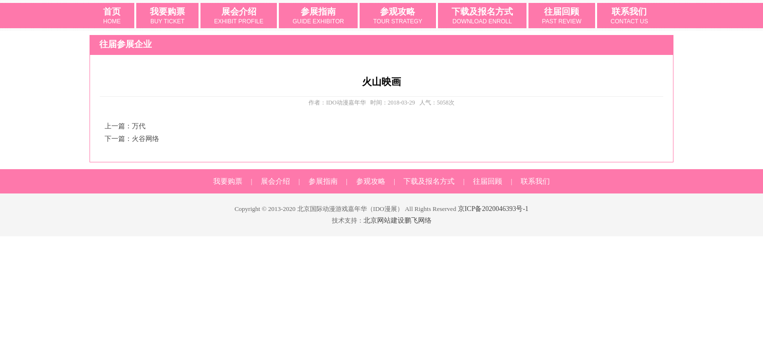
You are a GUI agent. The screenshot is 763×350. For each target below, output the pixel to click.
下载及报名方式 (482, 16)
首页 (112, 16)
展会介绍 (238, 16)
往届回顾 (561, 16)
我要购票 (167, 16)
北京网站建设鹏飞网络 (397, 220)
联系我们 (629, 16)
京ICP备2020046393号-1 (493, 208)
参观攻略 (397, 16)
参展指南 (318, 16)
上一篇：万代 (125, 126)
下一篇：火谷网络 (132, 138)
